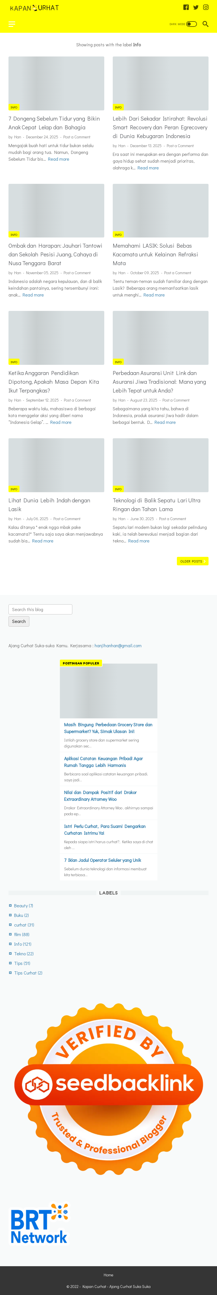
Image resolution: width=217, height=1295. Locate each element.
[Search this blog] (40, 609)
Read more (58, 159)
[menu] (15, 24)
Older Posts (191, 561)
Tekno (24, 953)
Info (14, 107)
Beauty (23, 905)
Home (108, 1274)
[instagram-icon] (206, 7)
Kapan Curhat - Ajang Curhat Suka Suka (117, 1286)
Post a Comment (76, 136)
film (21, 934)
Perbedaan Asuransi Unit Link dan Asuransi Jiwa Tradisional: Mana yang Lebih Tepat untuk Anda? (159, 381)
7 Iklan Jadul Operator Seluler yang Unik (102, 860)
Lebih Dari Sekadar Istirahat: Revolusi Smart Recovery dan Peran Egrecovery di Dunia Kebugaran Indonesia (160, 127)
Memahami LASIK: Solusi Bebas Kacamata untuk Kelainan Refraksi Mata (155, 254)
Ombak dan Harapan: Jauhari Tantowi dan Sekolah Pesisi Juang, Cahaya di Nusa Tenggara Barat (55, 254)
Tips (22, 963)
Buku (21, 915)
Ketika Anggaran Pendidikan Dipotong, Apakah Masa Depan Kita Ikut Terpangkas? (53, 381)
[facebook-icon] (186, 7)
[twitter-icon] (196, 7)
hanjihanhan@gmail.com (118, 645)
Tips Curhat (28, 973)
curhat (24, 925)
